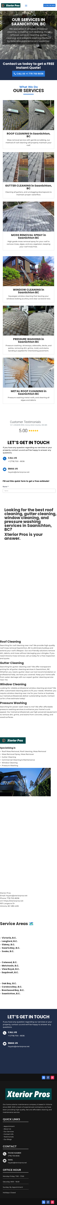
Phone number (14, 1153)
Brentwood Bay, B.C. (13, 990)
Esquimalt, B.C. (10, 972)
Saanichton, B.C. (11, 993)
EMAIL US (13, 468)
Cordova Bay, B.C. (12, 986)
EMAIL (10, 1160)
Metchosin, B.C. (10, 965)
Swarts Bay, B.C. (11, 947)
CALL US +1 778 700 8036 (30, 73)
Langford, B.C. (10, 941)
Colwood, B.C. (9, 962)
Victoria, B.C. (9, 937)
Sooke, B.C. (8, 951)
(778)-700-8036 (50, 5)
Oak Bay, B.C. (9, 983)
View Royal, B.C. (11, 969)
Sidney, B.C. (8, 944)
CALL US (12, 457)
